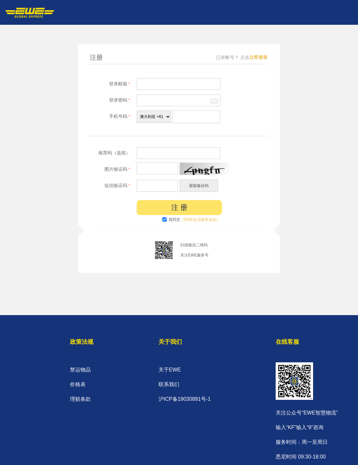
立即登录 (258, 57)
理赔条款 (80, 399)
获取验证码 (199, 185)
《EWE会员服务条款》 (200, 219)
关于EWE (169, 369)
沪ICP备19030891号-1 (184, 399)
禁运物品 (80, 369)
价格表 (78, 384)
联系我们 (168, 384)
